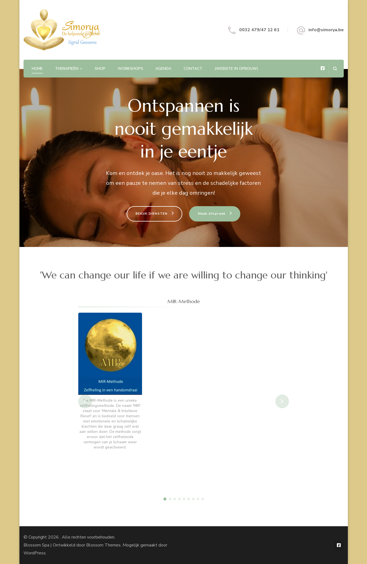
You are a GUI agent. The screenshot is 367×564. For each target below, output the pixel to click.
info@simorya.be (326, 30)
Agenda (163, 68)
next (282, 401)
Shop (100, 68)
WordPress (35, 553)
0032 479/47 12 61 (259, 30)
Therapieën (66, 68)
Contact (193, 68)
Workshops (130, 68)
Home (37, 68)
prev (85, 401)
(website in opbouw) (236, 68)
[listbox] (183, 401)
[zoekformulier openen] (335, 68)
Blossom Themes (103, 545)
